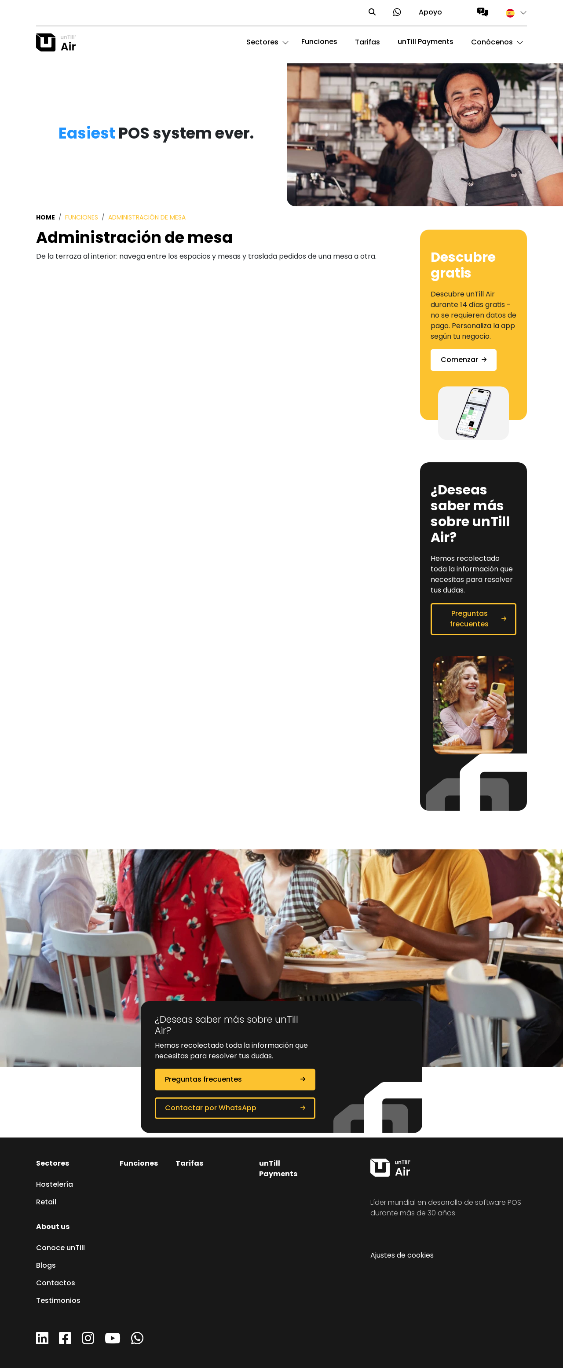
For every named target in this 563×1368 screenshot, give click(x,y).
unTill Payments (425, 42)
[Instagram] (88, 1341)
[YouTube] (113, 1341)
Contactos (55, 1283)
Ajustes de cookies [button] (402, 1256)
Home (45, 217)
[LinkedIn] (42, 1341)
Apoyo (430, 12)
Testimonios (58, 1301)
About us (52, 1227)
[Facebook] (65, 1341)
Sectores (52, 1164)
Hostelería (54, 1185)
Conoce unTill (60, 1248)
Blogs (46, 1266)
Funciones (319, 42)
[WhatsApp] (137, 1341)
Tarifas (189, 1164)
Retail (46, 1202)
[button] (512, 13)
